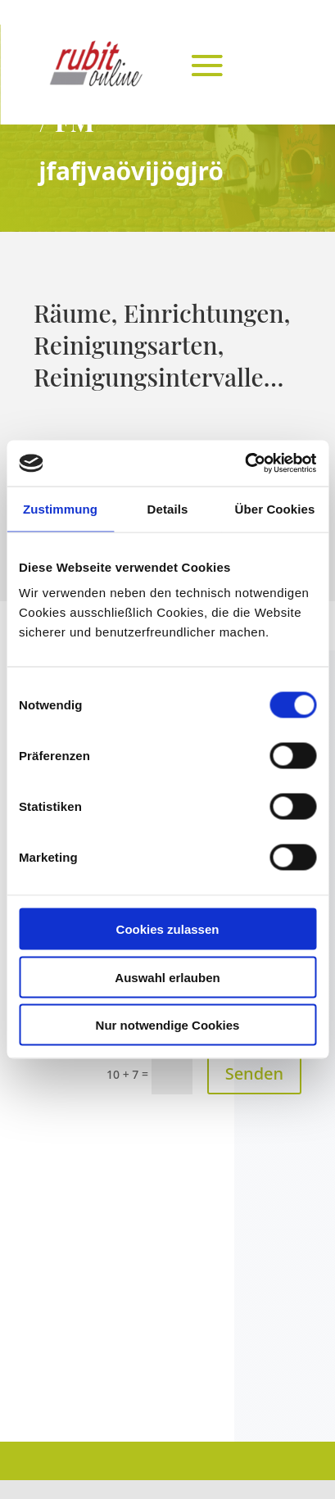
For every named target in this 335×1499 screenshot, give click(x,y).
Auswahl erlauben (167, 977)
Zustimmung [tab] (60, 508)
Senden (254, 1073)
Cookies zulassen (168, 929)
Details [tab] (167, 508)
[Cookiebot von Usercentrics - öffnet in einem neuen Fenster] (244, 463)
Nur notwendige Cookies (168, 1025)
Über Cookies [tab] (275, 508)
